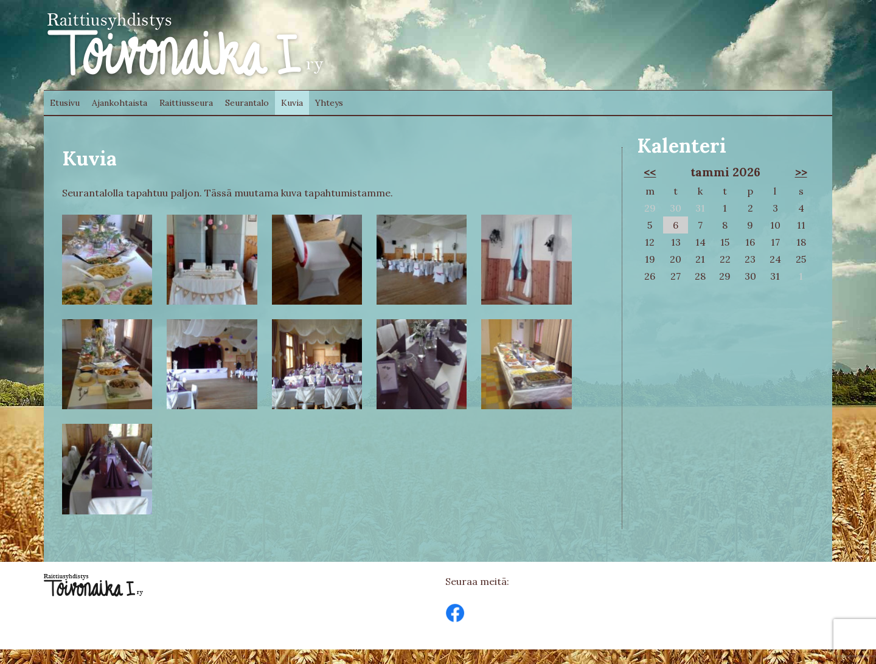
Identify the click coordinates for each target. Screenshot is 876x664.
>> (801, 172)
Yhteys (329, 102)
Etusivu (65, 102)
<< (650, 172)
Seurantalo (247, 102)
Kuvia (292, 102)
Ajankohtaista (119, 102)
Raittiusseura (186, 102)
